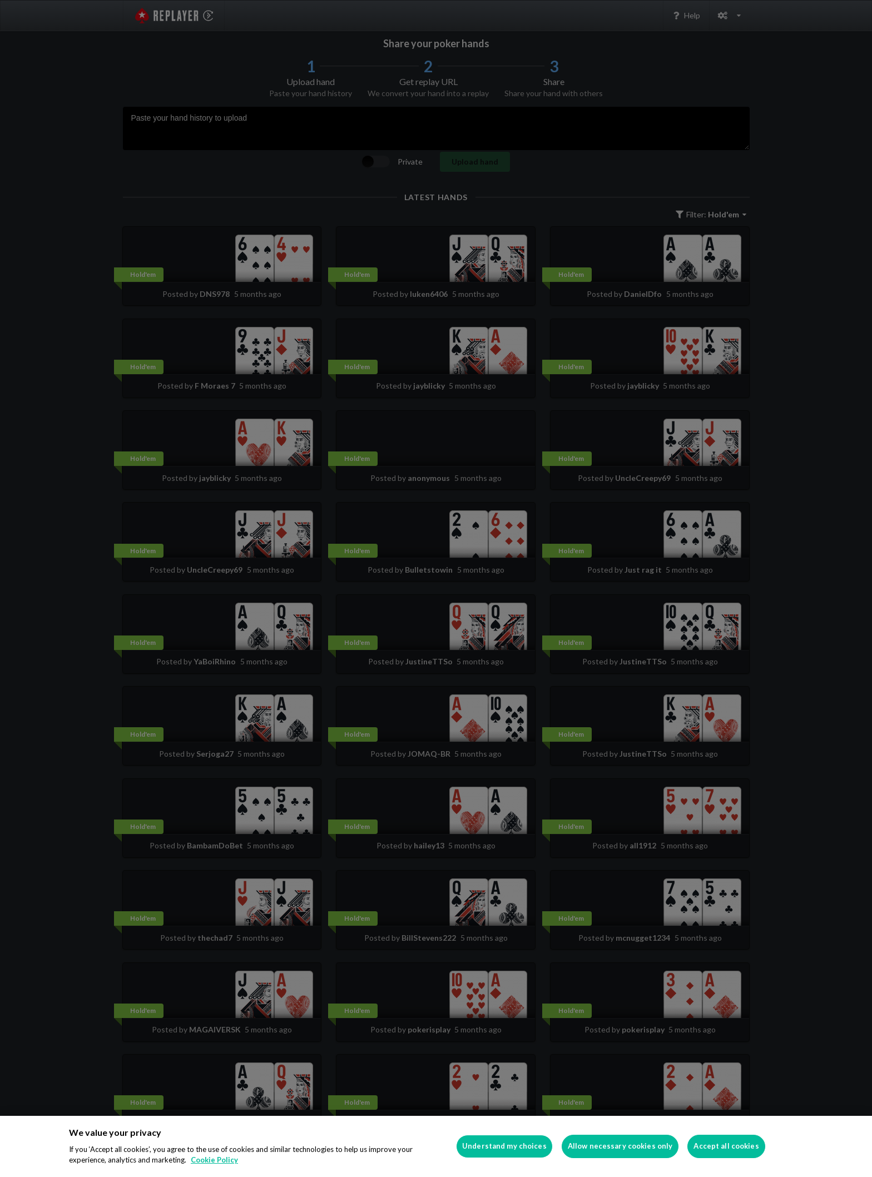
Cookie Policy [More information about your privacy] (214, 1159)
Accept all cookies (726, 1145)
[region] (436, 1146)
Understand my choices (504, 1145)
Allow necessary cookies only (620, 1145)
